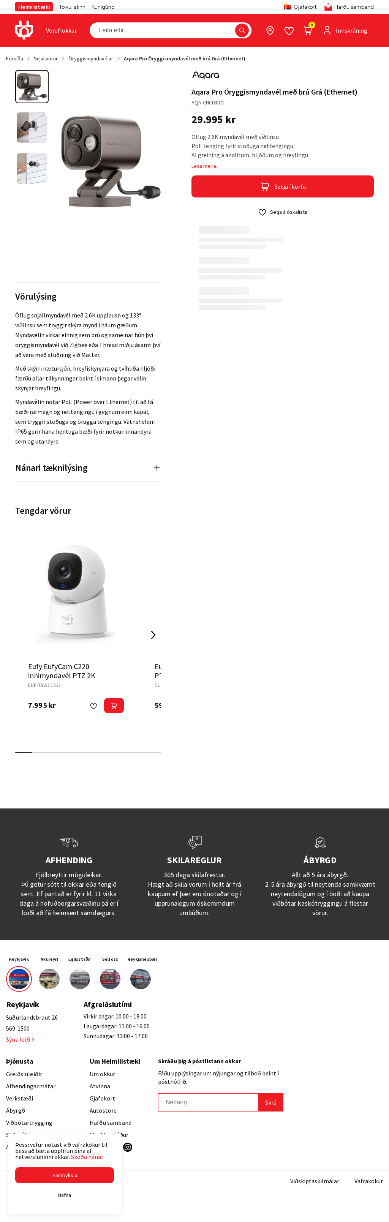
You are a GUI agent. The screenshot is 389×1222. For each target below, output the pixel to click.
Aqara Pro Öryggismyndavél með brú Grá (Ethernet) (184, 58)
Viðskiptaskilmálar (314, 1181)
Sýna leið (20, 1039)
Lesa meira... (205, 166)
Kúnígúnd (103, 6)
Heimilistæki (34, 6)
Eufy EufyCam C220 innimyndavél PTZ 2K (61, 671)
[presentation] (61, 30)
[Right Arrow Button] (153, 635)
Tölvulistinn (72, 6)
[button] (64, 1175)
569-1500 (18, 1028)
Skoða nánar (87, 1156)
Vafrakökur (368, 1181)
